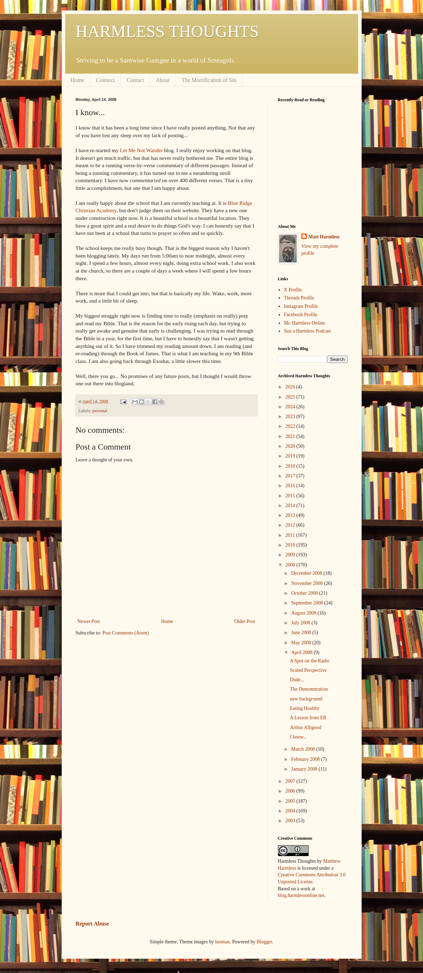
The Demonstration (308, 689)
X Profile (293, 289)
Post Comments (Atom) (126, 633)
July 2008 (301, 622)
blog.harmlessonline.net (301, 895)
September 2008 (307, 603)
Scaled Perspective (308, 670)
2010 (290, 545)
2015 (290, 495)
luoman (222, 941)
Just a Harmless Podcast (307, 331)
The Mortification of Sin (209, 80)
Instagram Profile (301, 306)
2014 (290, 505)
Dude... (297, 679)
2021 (290, 436)
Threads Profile (299, 297)
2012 (290, 525)
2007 (290, 781)
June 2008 (301, 632)
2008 (290, 564)
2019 (290, 456)
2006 (290, 791)
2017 (290, 475)
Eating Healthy (304, 708)
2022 (290, 426)
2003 (290, 820)
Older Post (244, 621)
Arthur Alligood (305, 727)
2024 (290, 406)
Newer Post (88, 621)
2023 (290, 416)
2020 (290, 446)
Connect (105, 80)
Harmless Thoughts (297, 861)
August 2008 (304, 613)
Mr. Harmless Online (304, 323)
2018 (290, 466)
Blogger (264, 941)
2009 (290, 554)
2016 (290, 485)
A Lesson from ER (308, 717)
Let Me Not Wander (141, 150)
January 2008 (305, 769)
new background (306, 698)
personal (99, 410)
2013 (290, 515)
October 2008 (305, 593)
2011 (290, 535)
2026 (290, 386)
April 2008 (302, 652)
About (163, 80)
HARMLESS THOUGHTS (167, 31)
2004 (290, 811)
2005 (290, 801)
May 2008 (301, 642)
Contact (135, 80)
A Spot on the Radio (310, 660)
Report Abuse (92, 923)
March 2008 (303, 749)
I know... (298, 737)
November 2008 (307, 583)
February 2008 (306, 759)
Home (77, 80)
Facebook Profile (300, 314)
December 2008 (307, 573)
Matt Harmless (324, 236)
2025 (290, 397)
